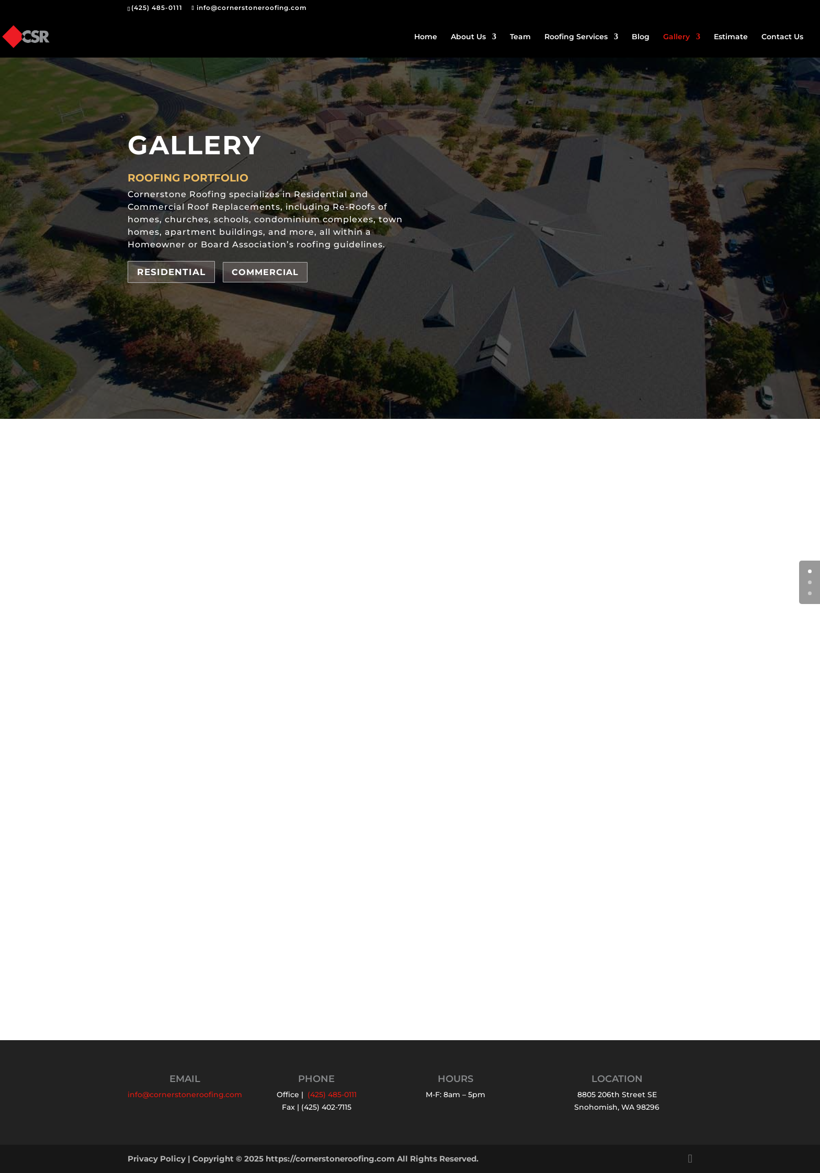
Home (425, 37)
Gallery (676, 37)
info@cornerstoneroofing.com (185, 1094)
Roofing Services (576, 37)
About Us (468, 37)
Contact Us (782, 37)
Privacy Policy (157, 1159)
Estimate (731, 37)
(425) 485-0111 (157, 8)
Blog (641, 37)
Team (520, 37)
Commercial (265, 272)
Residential (171, 272)
